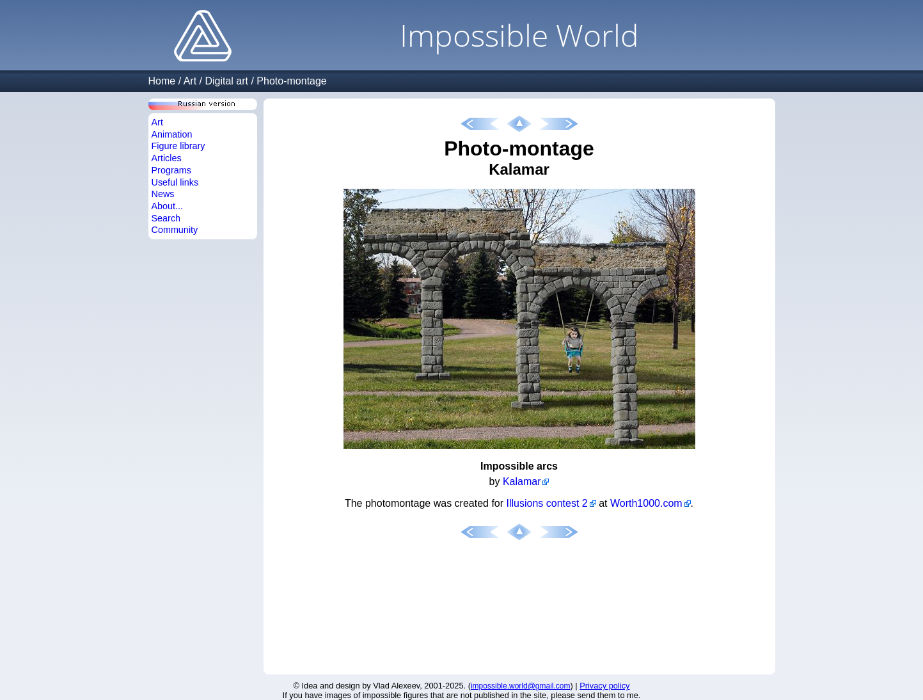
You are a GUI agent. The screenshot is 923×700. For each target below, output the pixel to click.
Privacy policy (604, 685)
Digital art (226, 81)
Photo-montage (291, 81)
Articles (167, 158)
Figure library (178, 146)
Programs (171, 170)
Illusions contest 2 (547, 503)
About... (168, 206)
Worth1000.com (646, 503)
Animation (172, 134)
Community (175, 230)
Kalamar (522, 481)
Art (190, 81)
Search (166, 218)
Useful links (175, 182)
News (163, 194)
